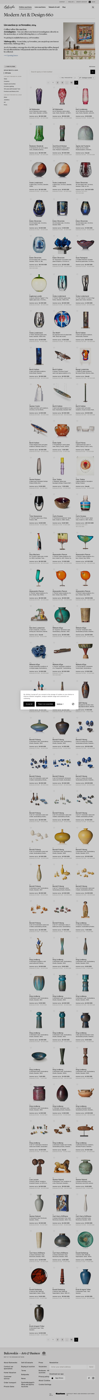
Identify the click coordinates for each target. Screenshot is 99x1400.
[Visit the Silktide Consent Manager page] (73, 704)
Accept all (29, 704)
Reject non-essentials (45, 704)
